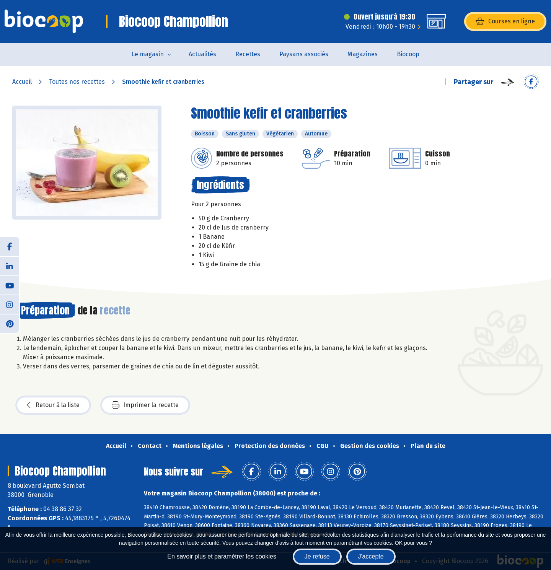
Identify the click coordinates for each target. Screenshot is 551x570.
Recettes (247, 54)
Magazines (362, 54)
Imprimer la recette (145, 405)
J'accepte (371, 556)
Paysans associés (303, 54)
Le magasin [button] (148, 54)
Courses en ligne (505, 21)
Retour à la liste (53, 405)
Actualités (202, 54)
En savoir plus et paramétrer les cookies (221, 556)
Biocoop (408, 54)
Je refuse (317, 556)
